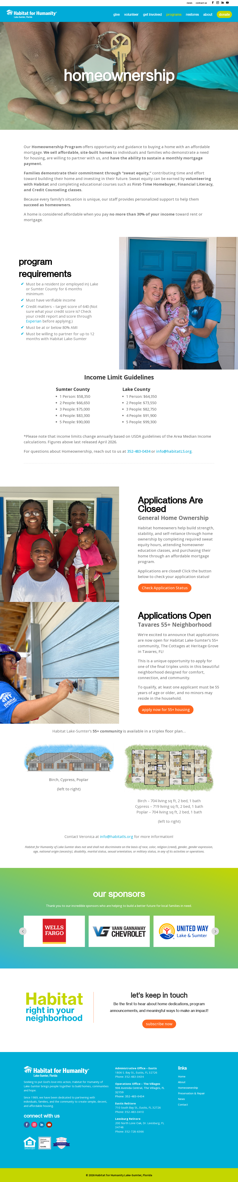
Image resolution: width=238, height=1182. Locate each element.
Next (215, 931)
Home (181, 1076)
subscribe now (159, 1023)
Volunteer (131, 14)
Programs (173, 14)
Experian (34, 321)
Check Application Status (165, 587)
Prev (23, 931)
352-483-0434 (138, 451)
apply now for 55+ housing (166, 709)
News (189, 3)
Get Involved (152, 14)
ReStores (192, 14)
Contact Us (201, 3)
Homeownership (188, 1087)
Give (116, 14)
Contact (183, 1104)
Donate (224, 14)
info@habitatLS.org (174, 451)
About (207, 14)
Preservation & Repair (191, 1093)
